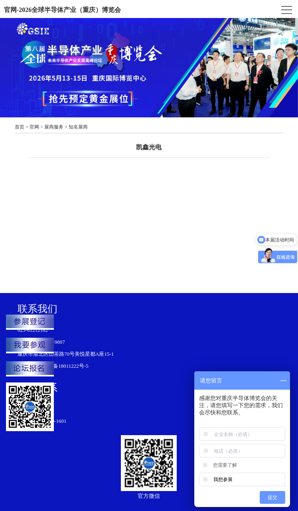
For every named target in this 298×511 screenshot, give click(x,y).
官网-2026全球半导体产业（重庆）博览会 (62, 9)
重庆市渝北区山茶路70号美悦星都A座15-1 (66, 354)
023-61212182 (33, 330)
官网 (34, 127)
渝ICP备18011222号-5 (64, 366)
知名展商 (78, 127)
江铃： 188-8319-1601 (42, 421)
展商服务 (53, 127)
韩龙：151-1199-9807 (41, 342)
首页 (19, 127)
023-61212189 (33, 409)
